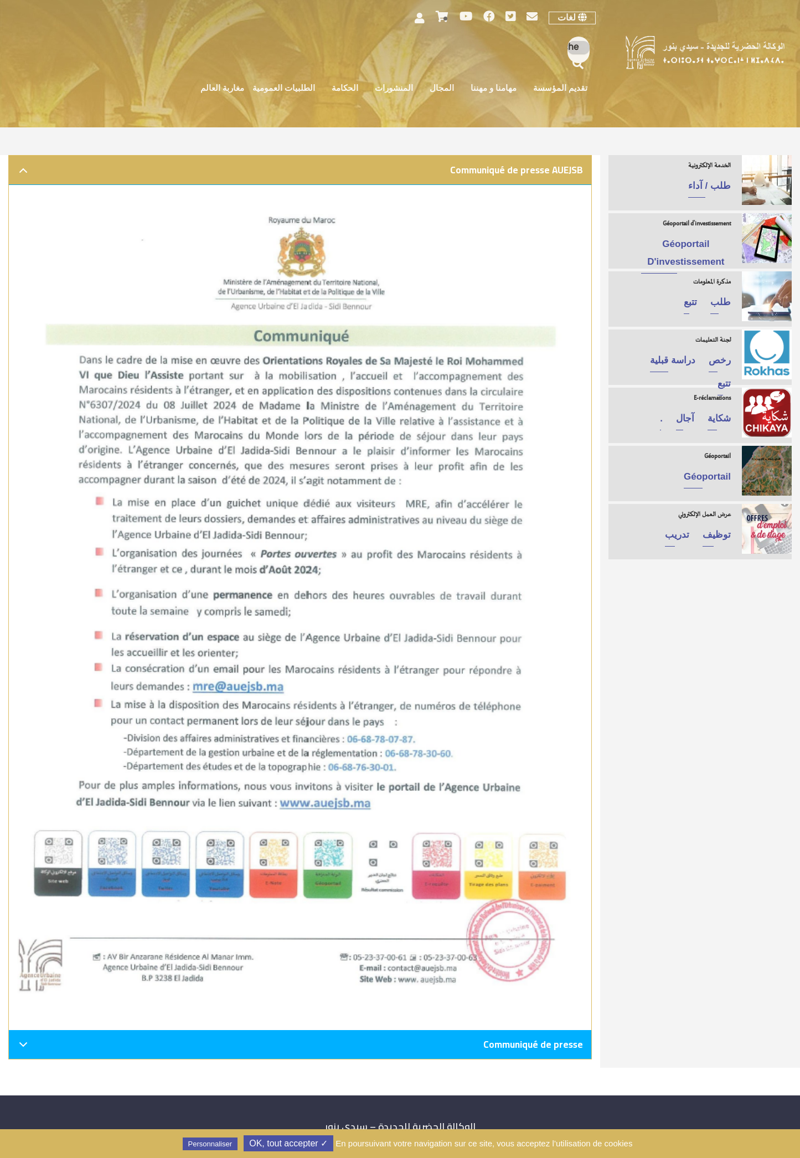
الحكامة (345, 89)
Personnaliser (210, 1144)
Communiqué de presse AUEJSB (299, 173)
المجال (442, 89)
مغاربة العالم (222, 89)
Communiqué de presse (299, 1047)
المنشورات (394, 89)
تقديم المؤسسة (560, 89)
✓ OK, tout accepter (288, 1143)
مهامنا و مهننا (494, 89)
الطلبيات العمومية (283, 89)
